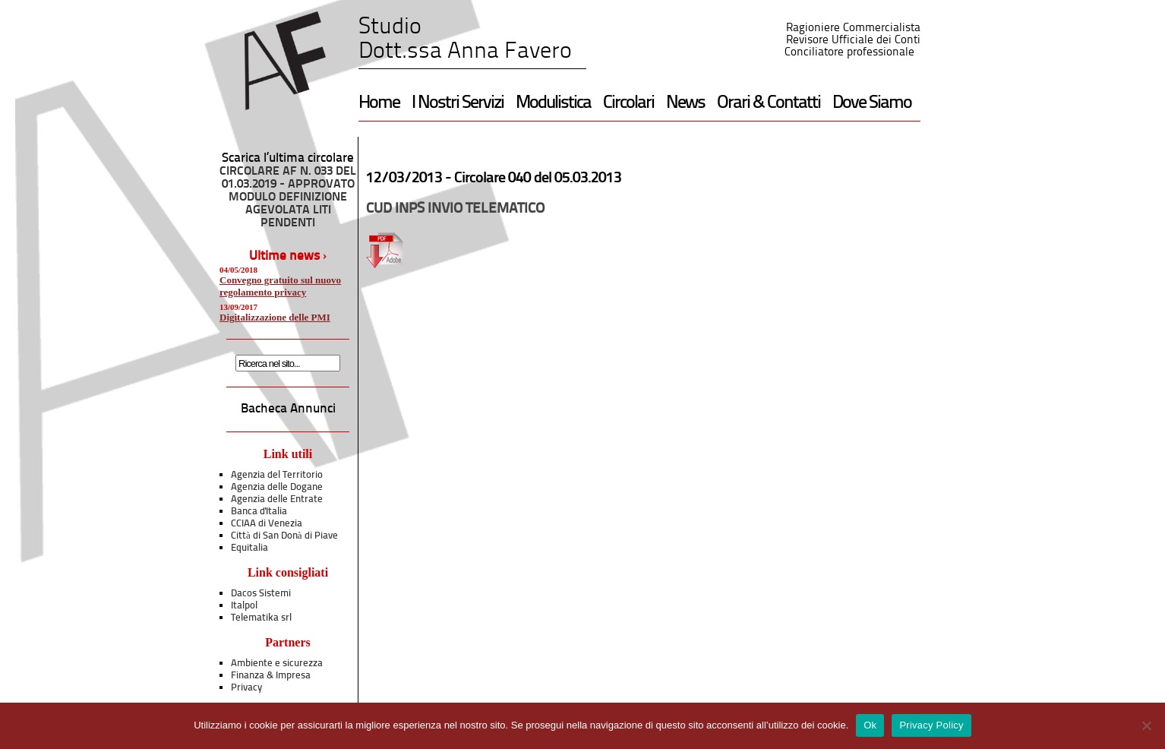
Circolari (628, 103)
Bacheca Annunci (288, 409)
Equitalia (249, 548)
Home (378, 103)
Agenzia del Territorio (277, 475)
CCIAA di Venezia (266, 524)
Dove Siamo (871, 103)
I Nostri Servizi (458, 103)
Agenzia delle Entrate (277, 499)
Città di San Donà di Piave (284, 536)
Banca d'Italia (259, 512)
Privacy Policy (931, 725)
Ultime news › (288, 256)
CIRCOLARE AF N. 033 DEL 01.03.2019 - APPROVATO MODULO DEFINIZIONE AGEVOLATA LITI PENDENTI (287, 197)
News (685, 103)
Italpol (244, 606)
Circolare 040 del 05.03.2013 (537, 178)
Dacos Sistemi (261, 594)
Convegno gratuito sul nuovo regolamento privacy (280, 286)
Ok (869, 725)
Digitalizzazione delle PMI (274, 317)
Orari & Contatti (768, 103)
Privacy (246, 688)
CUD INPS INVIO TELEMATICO (455, 209)
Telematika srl (261, 618)
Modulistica (553, 103)
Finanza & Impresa (271, 676)
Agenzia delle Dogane (277, 487)
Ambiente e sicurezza (277, 663)
